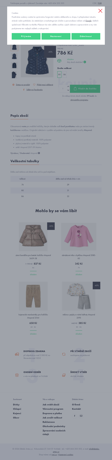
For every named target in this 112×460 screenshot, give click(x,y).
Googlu (88, 20)
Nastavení (56, 36)
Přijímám (26, 36)
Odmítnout (86, 36)
